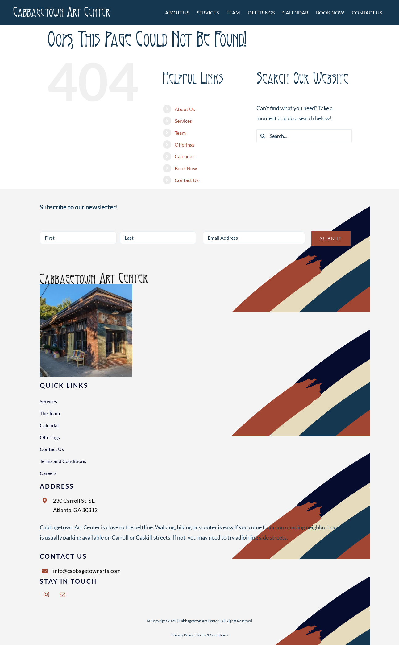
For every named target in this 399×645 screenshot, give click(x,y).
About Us (185, 109)
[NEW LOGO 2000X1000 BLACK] (94, 275)
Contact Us (187, 180)
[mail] (62, 594)
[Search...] (304, 135)
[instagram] (46, 594)
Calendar (184, 156)
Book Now (186, 168)
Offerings (185, 144)
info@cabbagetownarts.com (87, 570)
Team (180, 133)
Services (183, 121)
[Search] (262, 135)
